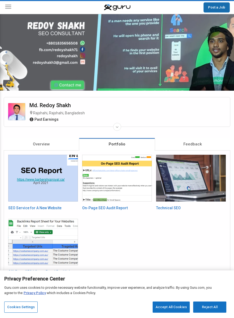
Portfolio (117, 144)
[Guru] (117, 7)
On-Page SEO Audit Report (105, 208)
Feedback (192, 144)
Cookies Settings (21, 307)
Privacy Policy (35, 293)
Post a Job (216, 7)
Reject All (209, 307)
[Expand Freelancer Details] (117, 127)
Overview (41, 144)
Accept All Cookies (171, 307)
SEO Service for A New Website (34, 208)
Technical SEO (168, 208)
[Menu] (8, 7)
